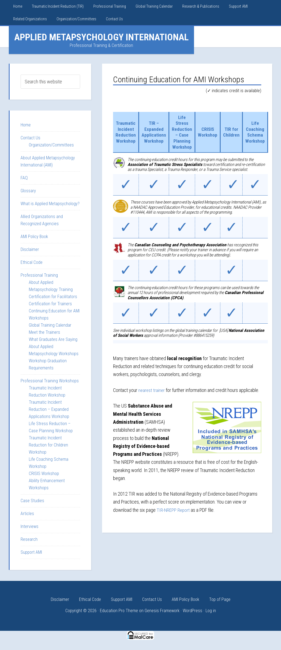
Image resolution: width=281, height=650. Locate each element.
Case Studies (32, 500)
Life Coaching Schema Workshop (259, 132)
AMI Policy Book (34, 236)
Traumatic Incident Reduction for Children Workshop (48, 445)
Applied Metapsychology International (101, 37)
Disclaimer (30, 249)
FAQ (24, 177)
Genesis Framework (162, 610)
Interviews (29, 526)
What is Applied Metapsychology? (50, 203)
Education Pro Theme (119, 610)
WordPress (192, 610)
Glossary (28, 190)
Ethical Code (32, 262)
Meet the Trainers (44, 332)
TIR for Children (234, 132)
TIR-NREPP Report (174, 510)
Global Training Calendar (50, 325)
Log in (211, 610)
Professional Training (39, 275)
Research (29, 539)
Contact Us (30, 137)
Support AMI (31, 552)
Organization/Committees (51, 145)
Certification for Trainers (50, 303)
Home (26, 125)
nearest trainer (151, 390)
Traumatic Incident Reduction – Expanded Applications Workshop (49, 409)
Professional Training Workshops (50, 380)
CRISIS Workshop (210, 132)
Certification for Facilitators (53, 296)
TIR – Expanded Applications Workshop (155, 132)
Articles (27, 513)
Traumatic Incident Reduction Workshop (126, 132)
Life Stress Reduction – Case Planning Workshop (184, 132)
